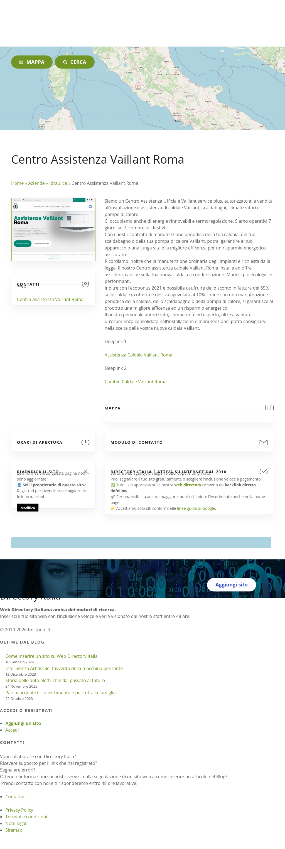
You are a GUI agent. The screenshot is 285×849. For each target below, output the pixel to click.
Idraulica (58, 183)
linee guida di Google (196, 508)
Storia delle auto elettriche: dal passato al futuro (55, 680)
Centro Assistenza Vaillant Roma (50, 299)
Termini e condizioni (26, 817)
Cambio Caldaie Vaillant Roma (136, 382)
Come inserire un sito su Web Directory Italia (51, 656)
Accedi (12, 730)
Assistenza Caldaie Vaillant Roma (138, 355)
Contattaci (15, 797)
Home (17, 183)
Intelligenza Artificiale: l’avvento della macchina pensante (64, 668)
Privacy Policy (19, 810)
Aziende (36, 183)
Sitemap (13, 830)
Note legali (16, 823)
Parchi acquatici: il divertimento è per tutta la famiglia (60, 693)
